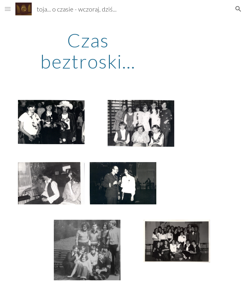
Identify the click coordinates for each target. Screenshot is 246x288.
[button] (7, 9)
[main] (88, 50)
